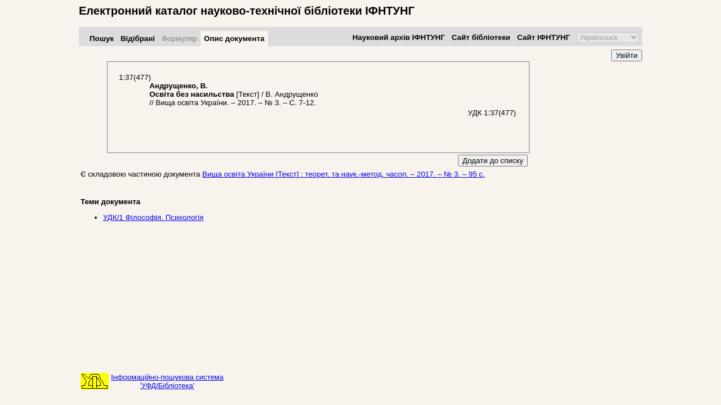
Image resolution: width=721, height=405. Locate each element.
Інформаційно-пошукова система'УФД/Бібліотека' (167, 381)
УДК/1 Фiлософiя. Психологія (153, 217)
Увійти (627, 55)
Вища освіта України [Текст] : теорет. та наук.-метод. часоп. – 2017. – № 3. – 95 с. (343, 174)
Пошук (102, 38)
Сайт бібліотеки (481, 37)
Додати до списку (492, 160)
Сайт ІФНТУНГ (543, 37)
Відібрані (138, 38)
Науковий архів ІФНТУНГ (399, 37)
